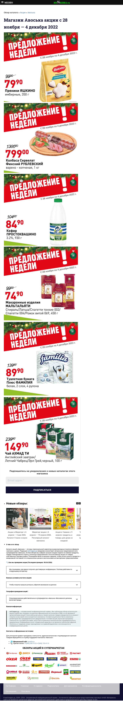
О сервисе (38, 686)
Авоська (31, 12)
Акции (23, 12)
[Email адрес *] (42, 480)
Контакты (26, 692)
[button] (80, 504)
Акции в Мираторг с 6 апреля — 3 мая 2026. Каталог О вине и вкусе (17, 535)
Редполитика (53, 686)
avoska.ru (31, 642)
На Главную (11, 686)
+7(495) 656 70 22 (30, 644)
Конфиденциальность (91, 686)
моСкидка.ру (32, 551)
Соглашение (11, 692)
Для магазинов (70, 686)
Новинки (25, 686)
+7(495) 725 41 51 (43, 644)
